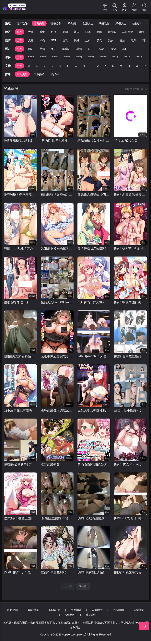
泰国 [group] (99, 31)
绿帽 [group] (42, 40)
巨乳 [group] (65, 40)
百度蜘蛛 (76, 609)
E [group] (60, 65)
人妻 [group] (31, 40)
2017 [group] (139, 57)
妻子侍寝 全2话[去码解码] (93, 248)
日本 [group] (88, 31)
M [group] (121, 65)
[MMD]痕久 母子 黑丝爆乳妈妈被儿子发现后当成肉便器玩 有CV (20, 572)
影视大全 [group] (120, 23)
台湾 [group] (53, 31)
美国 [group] (65, 31)
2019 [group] (115, 57)
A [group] (29, 65)
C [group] (45, 65)
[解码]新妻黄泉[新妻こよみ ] (130, 194)
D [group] (52, 65)
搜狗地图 (70, 614)
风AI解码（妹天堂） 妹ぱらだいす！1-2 (93, 302)
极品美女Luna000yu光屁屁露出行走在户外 (57, 302)
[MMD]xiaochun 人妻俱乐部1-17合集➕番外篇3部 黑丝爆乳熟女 (93, 356)
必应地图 (118, 609)
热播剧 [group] (136, 23)
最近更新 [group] (22, 74)
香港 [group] (42, 31)
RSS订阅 (54, 609)
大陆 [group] (31, 31)
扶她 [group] (76, 40)
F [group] (68, 65)
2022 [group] (79, 57)
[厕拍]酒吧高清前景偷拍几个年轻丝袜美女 (93, 518)
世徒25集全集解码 (53, 572)
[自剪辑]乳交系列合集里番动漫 (130, 572)
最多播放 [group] (39, 74)
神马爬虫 (91, 614)
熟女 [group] (111, 40)
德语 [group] (113, 48)
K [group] (105, 65)
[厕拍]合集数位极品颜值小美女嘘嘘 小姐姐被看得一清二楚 (130, 356)
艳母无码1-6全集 (126, 140)
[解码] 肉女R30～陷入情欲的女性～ (130, 464)
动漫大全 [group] (87, 23)
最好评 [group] (55, 74)
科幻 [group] (145, 40)
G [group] (76, 65)
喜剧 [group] (122, 40)
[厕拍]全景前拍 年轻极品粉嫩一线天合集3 (57, 518)
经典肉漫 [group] (39, 23)
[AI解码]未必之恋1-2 (18, 140)
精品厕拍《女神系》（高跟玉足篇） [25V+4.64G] (57, 194)
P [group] (145, 65)
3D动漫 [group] (71, 23)
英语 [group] (42, 48)
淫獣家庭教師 (50, 464)
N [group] (129, 65)
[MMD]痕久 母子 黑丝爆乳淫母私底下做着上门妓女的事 (130, 518)
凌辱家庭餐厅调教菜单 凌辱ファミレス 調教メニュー (57, 410)
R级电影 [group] (104, 23)
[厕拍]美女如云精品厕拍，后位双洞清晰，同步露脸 (93, 572)
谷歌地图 (97, 609)
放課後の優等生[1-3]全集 (93, 194)
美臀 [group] (99, 40)
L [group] (113, 65)
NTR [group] (54, 40)
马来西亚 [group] (127, 31)
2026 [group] (31, 57)
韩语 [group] (79, 48)
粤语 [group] (53, 48)
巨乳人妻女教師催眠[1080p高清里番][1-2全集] (93, 410)
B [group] (37, 65)
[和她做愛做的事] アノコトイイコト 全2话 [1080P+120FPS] (20, 464)
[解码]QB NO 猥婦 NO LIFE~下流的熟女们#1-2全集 (130, 248)
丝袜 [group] (88, 40)
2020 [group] (103, 57)
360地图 (139, 609)
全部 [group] (19, 31)
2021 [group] (91, 57)
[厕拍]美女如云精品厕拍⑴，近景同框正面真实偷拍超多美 (20, 356)
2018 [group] (127, 57)
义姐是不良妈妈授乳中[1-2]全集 (57, 248)
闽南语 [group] (66, 48)
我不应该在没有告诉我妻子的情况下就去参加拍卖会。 (20, 410)
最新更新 (12, 609)
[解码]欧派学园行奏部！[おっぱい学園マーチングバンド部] (130, 302)
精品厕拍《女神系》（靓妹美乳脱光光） (93, 140)
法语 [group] (102, 48)
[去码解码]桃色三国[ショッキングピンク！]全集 (20, 518)
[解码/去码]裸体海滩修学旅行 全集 (20, 194)
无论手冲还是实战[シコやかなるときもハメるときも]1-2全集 (57, 356)
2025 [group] (43, 57)
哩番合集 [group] (56, 23)
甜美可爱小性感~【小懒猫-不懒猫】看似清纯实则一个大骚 (130, 410)
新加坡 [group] (112, 31)
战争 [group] (133, 40)
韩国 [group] (76, 31)
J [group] (98, 65)
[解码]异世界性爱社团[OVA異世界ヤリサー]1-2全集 (57, 140)
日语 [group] (90, 48)
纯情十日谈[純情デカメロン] (20, 248)
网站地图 (33, 609)
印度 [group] (142, 31)
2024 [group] (55, 57)
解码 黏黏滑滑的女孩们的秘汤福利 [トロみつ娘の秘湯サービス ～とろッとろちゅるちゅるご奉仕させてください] (93, 464)
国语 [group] (31, 48)
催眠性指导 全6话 (16, 302)
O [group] (137, 65)
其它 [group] (125, 48)
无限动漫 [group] (22, 23)
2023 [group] (67, 57)
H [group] (84, 65)
